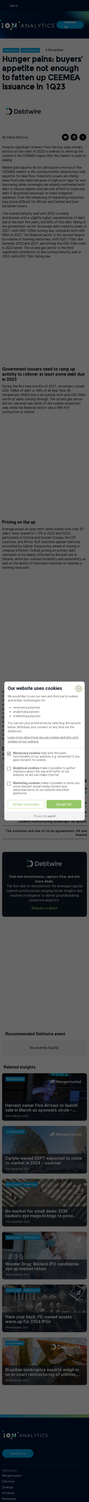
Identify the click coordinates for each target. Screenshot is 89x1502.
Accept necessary (26, 804)
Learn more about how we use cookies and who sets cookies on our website (43, 739)
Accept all (63, 804)
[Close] (78, 688)
